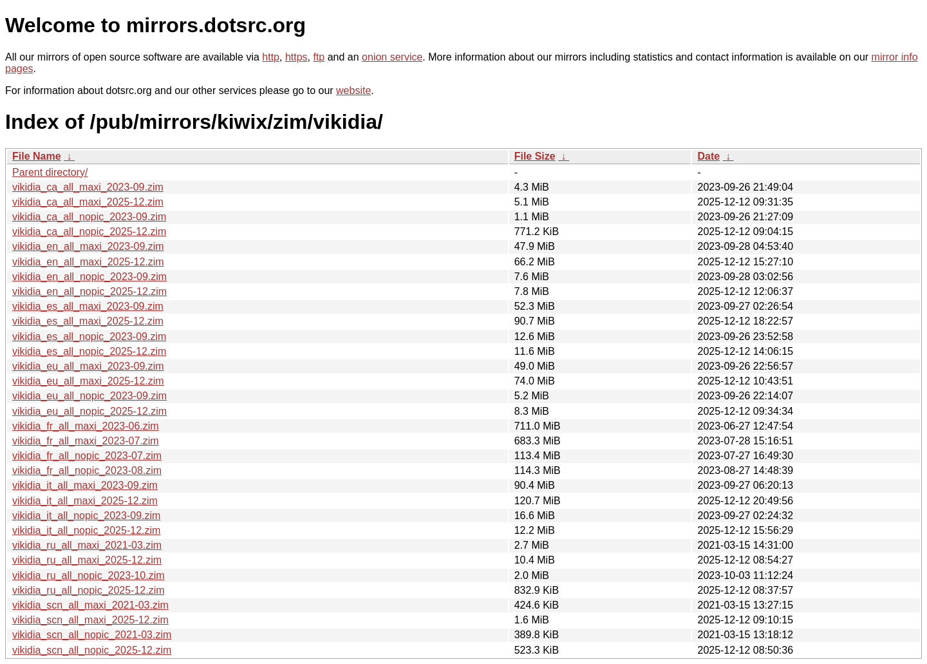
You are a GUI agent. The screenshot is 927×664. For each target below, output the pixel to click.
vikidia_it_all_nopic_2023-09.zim (86, 515)
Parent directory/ (50, 172)
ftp (318, 57)
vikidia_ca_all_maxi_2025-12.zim (88, 201)
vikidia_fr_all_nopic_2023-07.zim (87, 455)
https (296, 57)
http (270, 57)
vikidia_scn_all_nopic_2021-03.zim (91, 634)
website (353, 90)
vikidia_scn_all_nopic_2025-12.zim (91, 650)
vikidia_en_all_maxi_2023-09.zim (88, 246)
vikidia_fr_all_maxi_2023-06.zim (85, 426)
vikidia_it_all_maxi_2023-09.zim (85, 485)
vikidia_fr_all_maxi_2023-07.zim (85, 440)
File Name (36, 156)
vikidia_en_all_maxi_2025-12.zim (88, 261)
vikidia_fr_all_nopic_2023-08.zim (87, 470)
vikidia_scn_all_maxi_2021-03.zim (90, 605)
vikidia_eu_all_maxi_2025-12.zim (88, 380)
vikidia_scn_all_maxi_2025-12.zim (90, 619)
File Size (535, 156)
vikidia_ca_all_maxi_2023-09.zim (88, 187)
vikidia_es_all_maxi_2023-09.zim (88, 306)
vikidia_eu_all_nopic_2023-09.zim (89, 395)
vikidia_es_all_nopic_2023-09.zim (89, 336)
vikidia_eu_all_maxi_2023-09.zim (88, 366)
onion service (392, 57)
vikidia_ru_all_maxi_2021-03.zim (87, 545)
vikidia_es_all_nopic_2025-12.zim (89, 351)
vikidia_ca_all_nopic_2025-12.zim (89, 231)
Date (708, 156)
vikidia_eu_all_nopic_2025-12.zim (89, 411)
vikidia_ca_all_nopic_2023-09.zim (89, 216)
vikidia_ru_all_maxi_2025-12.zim (87, 560)
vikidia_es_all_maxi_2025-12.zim (88, 321)
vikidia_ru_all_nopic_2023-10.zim (88, 575)
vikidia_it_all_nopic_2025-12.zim (86, 530)
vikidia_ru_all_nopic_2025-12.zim (88, 590)
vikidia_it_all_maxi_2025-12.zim (85, 500)
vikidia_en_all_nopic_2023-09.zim (89, 276)
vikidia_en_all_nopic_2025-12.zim (89, 291)
